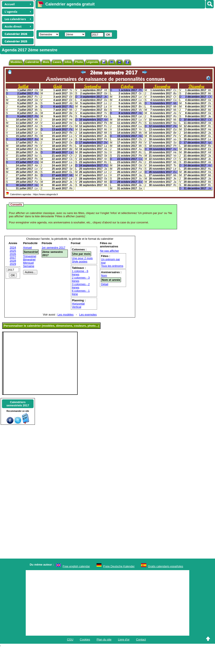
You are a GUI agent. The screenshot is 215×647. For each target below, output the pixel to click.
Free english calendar (76, 566)
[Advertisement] (103, 19)
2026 (13, 254)
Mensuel (28, 262)
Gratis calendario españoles (165, 566)
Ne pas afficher (109, 250)
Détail (104, 284)
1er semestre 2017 (53, 247)
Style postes (79, 261)
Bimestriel (29, 259)
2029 (13, 264)
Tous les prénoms (112, 265)
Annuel (27, 247)
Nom (104, 275)
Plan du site (104, 639)
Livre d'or (124, 639)
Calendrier (32, 62)
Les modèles (66, 314)
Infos (68, 62)
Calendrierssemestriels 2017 (17, 403)
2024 (13, 247)
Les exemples (88, 314)
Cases (57, 62)
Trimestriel (29, 256)
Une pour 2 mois (82, 258)
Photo (79, 62)
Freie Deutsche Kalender (119, 566)
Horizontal (78, 303)
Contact (141, 639)
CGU (70, 639)
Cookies (85, 639)
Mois (46, 62)
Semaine (28, 266)
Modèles (16, 62)
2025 (13, 250)
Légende (92, 62)
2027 (13, 257)
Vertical (76, 307)
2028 (13, 260)
